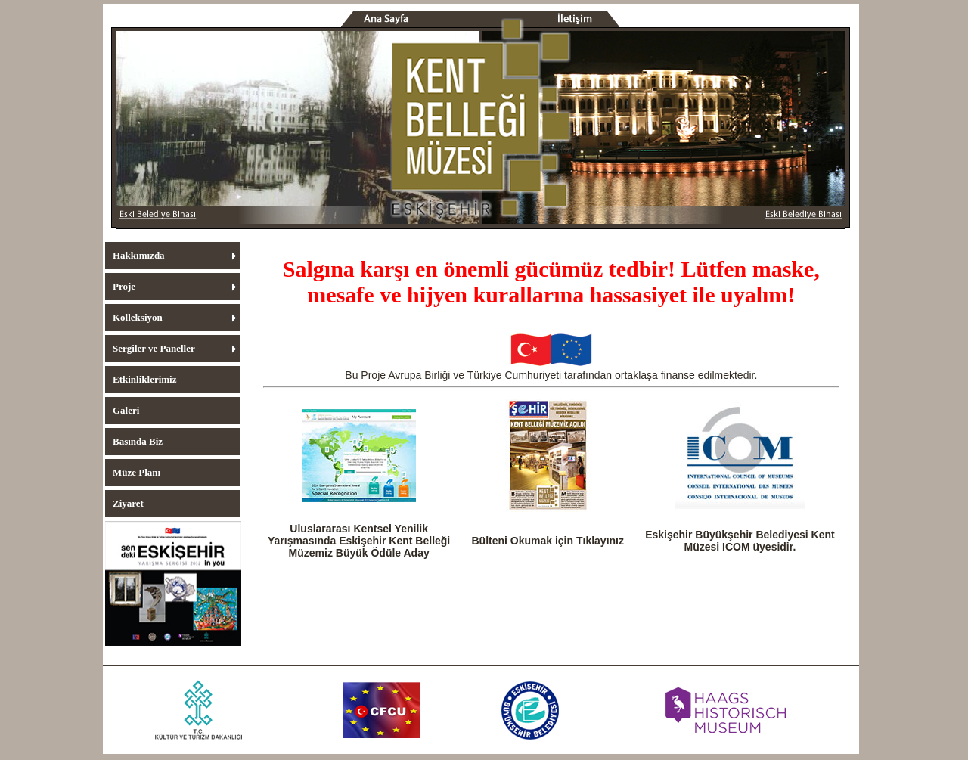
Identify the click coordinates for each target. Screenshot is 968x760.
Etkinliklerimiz (145, 379)
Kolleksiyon (138, 317)
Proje (124, 286)
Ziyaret (128, 503)
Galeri (126, 410)
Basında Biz (138, 441)
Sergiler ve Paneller (154, 348)
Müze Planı (136, 472)
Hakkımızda (139, 255)
